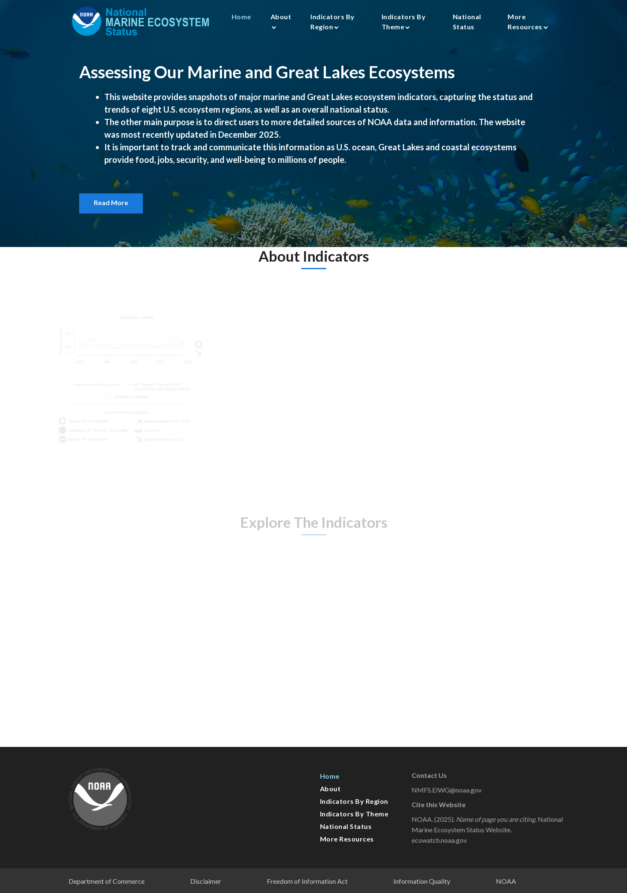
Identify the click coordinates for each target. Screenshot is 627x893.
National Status (467, 22)
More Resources (528, 22)
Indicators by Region (332, 22)
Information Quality (421, 881)
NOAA (506, 881)
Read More (111, 202)
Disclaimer (205, 881)
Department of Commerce (106, 881)
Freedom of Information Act (307, 881)
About (281, 21)
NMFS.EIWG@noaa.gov (456, 790)
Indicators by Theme (404, 22)
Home (241, 17)
